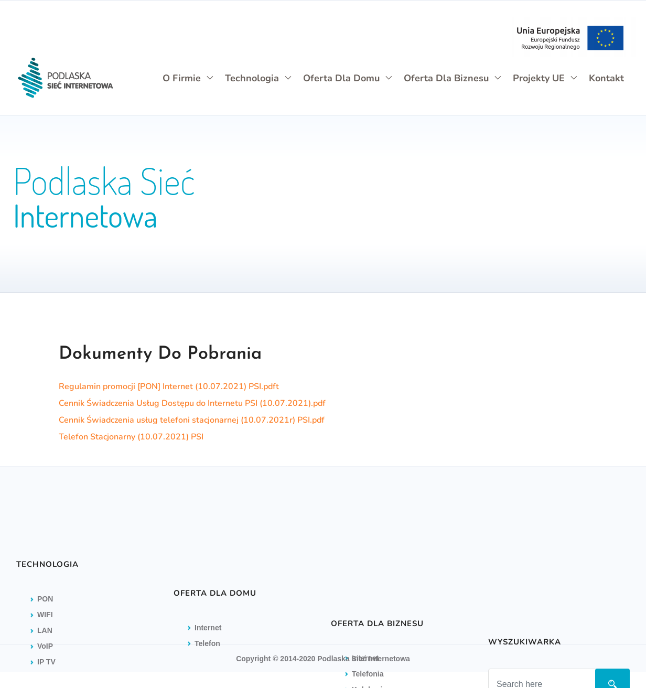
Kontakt (606, 78)
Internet (365, 679)
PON (45, 637)
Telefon (207, 682)
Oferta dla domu (348, 78)
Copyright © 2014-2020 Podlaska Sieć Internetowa (323, 658)
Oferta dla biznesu (453, 78)
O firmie (188, 78)
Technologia (259, 78)
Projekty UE (545, 78)
